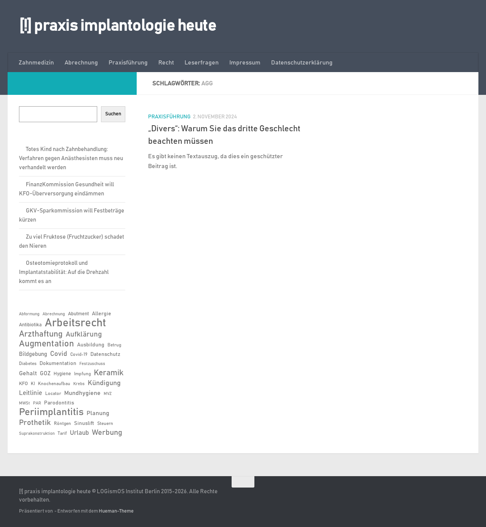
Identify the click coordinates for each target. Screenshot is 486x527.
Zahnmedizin (36, 63)
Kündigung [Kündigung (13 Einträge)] (104, 383)
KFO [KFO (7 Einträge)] (23, 383)
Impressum (244, 63)
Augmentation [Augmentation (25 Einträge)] (46, 344)
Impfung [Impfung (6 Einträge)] (82, 373)
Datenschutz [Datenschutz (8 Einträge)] (105, 354)
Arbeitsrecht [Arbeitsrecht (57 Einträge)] (75, 323)
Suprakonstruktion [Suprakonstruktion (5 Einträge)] (37, 434)
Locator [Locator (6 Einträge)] (53, 393)
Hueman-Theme (116, 511)
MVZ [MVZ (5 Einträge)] (108, 394)
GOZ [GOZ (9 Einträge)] (45, 373)
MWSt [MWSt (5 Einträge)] (24, 403)
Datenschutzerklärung (302, 63)
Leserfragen (202, 63)
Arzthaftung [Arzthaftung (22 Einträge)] (41, 334)
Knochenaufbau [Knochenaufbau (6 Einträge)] (54, 383)
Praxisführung (128, 63)
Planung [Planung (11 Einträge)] (98, 413)
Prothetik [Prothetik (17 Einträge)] (35, 422)
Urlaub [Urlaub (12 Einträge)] (79, 433)
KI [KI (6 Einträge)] (33, 383)
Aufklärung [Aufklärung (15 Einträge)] (84, 334)
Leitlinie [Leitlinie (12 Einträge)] (30, 393)
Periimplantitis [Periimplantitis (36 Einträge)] (51, 412)
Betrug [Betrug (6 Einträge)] (114, 345)
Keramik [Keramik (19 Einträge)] (108, 373)
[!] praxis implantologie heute (117, 26)
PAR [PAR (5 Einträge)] (37, 403)
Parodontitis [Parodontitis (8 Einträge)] (59, 403)
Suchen (113, 113)
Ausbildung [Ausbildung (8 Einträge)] (90, 345)
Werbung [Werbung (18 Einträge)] (107, 432)
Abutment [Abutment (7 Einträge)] (78, 313)
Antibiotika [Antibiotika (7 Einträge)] (30, 324)
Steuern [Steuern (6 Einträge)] (105, 423)
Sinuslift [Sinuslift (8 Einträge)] (84, 423)
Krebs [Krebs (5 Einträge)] (79, 384)
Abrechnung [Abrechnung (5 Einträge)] (54, 314)
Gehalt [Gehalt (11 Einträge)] (28, 373)
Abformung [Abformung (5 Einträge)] (29, 314)
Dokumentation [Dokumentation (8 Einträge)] (57, 363)
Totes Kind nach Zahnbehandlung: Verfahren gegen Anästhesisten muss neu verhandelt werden (71, 158)
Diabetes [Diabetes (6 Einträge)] (27, 363)
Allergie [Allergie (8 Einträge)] (101, 313)
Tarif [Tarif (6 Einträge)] (62, 433)
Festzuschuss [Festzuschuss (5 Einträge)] (92, 364)
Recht (166, 63)
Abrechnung (81, 63)
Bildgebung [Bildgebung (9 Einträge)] (33, 354)
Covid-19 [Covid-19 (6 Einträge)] (78, 354)
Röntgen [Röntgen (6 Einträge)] (62, 423)
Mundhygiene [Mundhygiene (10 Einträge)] (82, 393)
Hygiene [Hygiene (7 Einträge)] (62, 373)
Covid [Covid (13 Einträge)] (58, 354)
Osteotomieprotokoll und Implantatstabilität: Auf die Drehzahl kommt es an (64, 272)
